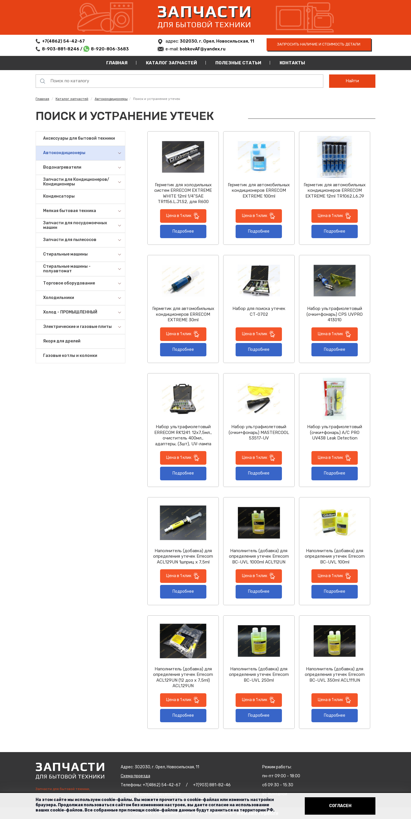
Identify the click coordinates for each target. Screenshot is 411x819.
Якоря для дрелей (61, 341)
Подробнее (183, 231)
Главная (117, 62)
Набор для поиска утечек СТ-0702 (258, 311)
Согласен (340, 805)
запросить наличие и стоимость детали (318, 44)
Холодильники (58, 297)
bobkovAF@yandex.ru (202, 49)
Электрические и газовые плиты (77, 326)
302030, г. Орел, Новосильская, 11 (216, 41)
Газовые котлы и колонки (70, 355)
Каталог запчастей (171, 62)
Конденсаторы (59, 196)
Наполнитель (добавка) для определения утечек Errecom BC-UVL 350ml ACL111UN (335, 674)
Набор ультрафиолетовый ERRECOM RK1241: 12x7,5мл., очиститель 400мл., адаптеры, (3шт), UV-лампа (183, 435)
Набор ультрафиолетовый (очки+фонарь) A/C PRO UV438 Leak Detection (334, 432)
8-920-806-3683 (110, 49)
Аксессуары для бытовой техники (79, 138)
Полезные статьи (238, 62)
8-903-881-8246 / (62, 49)
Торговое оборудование (69, 283)
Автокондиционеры (111, 99)
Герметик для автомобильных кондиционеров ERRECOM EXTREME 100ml (259, 190)
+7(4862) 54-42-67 (63, 41)
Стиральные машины (65, 254)
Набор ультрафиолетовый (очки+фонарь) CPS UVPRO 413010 (335, 314)
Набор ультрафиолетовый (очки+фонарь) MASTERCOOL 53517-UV (259, 432)
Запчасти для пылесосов (69, 239)
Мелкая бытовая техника (69, 210)
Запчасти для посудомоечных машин (75, 225)
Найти (352, 80)
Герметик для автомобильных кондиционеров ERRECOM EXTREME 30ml (183, 314)
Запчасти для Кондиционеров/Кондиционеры (76, 182)
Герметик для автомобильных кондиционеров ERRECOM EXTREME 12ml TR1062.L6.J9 (335, 190)
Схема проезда (135, 776)
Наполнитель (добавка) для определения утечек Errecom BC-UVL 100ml (335, 556)
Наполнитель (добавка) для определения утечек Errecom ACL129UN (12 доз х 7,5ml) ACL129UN (183, 677)
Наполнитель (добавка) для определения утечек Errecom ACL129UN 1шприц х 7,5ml (183, 556)
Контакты (292, 62)
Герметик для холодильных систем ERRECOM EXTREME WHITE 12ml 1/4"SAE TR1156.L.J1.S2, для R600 (183, 193)
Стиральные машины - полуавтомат (67, 269)
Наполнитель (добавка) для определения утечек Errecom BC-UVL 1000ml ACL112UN (259, 556)
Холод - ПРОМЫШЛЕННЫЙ (70, 312)
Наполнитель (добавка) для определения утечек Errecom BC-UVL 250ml (259, 674)
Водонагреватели (62, 167)
